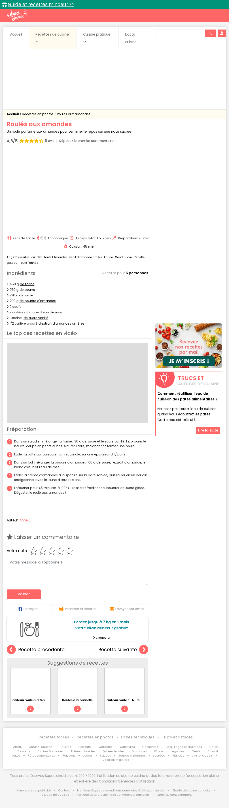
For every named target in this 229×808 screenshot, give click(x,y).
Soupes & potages (132, 755)
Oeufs (196, 751)
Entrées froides (114, 751)
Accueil (16, 34)
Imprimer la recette (77, 609)
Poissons (68, 755)
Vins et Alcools (202, 755)
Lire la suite (208, 430)
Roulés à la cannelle (77, 700)
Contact (64, 790)
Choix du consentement (174, 795)
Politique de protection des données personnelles (113, 795)
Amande (59, 257)
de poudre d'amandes (37, 301)
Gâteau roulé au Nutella (124, 700)
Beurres (65, 747)
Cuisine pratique (96, 38)
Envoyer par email (127, 609)
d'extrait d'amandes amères (61, 323)
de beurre (27, 289)
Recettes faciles (54, 737)
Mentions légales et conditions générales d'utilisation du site (121, 790)
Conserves (150, 747)
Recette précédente (36, 649)
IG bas (158, 751)
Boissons (84, 747)
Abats (17, 747)
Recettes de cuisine (52, 38)
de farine (27, 284)
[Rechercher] (210, 33)
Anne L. (25, 520)
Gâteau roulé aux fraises (31, 700)
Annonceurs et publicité (33, 790)
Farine (108, 257)
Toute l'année (28, 263)
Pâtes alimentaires (41, 755)
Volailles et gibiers (115, 760)
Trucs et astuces (177, 737)
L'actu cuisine (131, 38)
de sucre (26, 295)
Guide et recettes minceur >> (41, 4)
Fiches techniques (137, 737)
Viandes (178, 755)
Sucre (128, 257)
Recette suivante (123, 649)
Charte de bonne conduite (191, 790)
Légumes (177, 751)
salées (88, 755)
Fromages (139, 751)
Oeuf (118, 257)
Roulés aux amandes (73, 114)
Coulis (213, 747)
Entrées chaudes (83, 751)
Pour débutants (40, 257)
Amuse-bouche (40, 747)
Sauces (105, 755)
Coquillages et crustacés (183, 747)
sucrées (159, 755)
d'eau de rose (51, 312)
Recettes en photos (38, 114)
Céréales (105, 747)
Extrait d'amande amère (85, 257)
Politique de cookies (54, 795)
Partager (28, 609)
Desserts (21, 257)
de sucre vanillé (35, 318)
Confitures (127, 747)
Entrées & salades (51, 751)
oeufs (16, 306)
